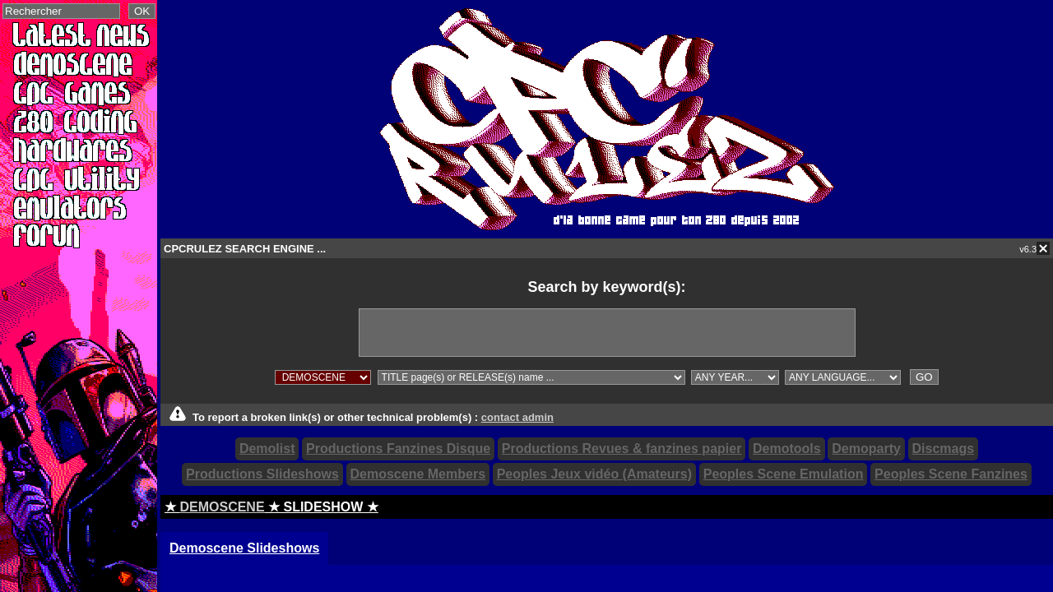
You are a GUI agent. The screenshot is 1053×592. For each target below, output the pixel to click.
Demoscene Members (418, 474)
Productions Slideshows (262, 474)
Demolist (267, 449)
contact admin (517, 417)
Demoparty (866, 449)
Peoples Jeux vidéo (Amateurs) (594, 474)
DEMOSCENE (221, 507)
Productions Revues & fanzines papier (622, 449)
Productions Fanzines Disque (398, 449)
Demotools (787, 449)
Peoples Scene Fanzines (950, 474)
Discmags (943, 449)
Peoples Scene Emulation (783, 474)
